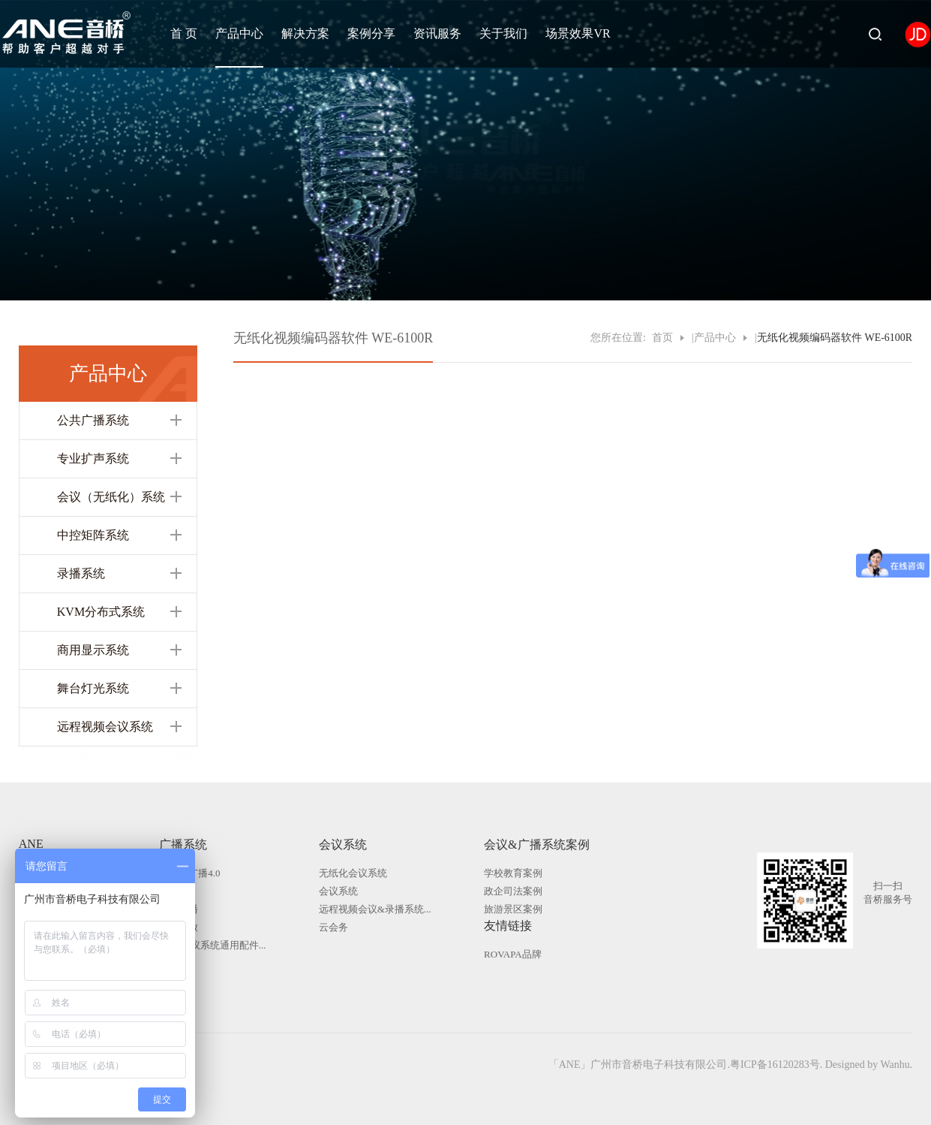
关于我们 (503, 33)
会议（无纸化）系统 (111, 496)
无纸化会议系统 (353, 873)
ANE (31, 843)
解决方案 (305, 33)
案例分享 (371, 33)
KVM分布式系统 (101, 611)
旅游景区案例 (513, 909)
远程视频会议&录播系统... (375, 909)
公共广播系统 (93, 420)
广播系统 (183, 844)
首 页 (183, 33)
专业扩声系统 (93, 458)
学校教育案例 (513, 873)
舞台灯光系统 (93, 688)
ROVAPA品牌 (513, 954)
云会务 (333, 927)
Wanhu (894, 1064)
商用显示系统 (93, 650)
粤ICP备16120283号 (775, 1064)
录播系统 (81, 573)
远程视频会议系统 (105, 726)
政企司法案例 (513, 891)
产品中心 (239, 33)
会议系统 (343, 844)
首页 (662, 337)
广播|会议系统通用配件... (212, 945)
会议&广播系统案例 (536, 844)
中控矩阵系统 (93, 535)
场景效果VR (577, 33)
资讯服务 (437, 33)
